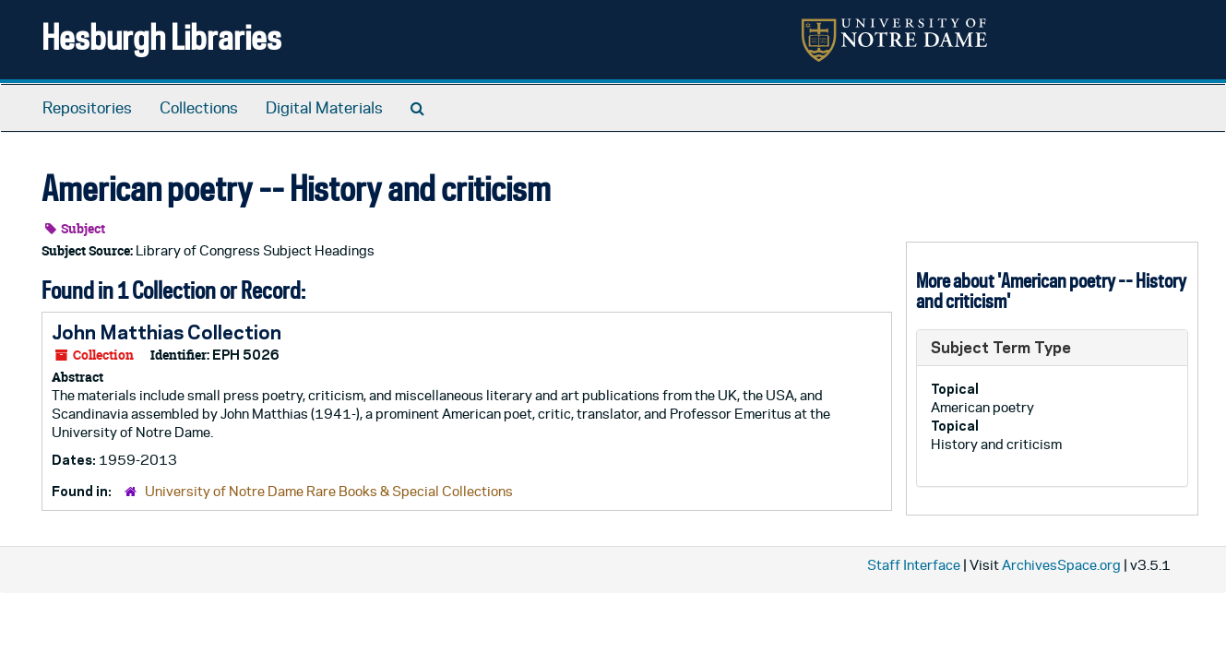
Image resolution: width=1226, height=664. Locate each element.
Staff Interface (913, 565)
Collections (199, 108)
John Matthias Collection (166, 332)
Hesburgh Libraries (161, 36)
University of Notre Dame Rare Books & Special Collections (329, 491)
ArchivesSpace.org (1061, 565)
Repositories (87, 108)
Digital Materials (324, 108)
